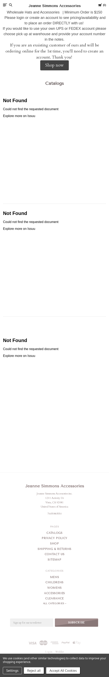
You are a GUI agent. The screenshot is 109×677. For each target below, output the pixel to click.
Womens (54, 587)
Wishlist (59, 652)
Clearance (54, 598)
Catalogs (54, 532)
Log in (48, 652)
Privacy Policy (54, 538)
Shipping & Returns (54, 549)
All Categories (54, 603)
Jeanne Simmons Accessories (54, 486)
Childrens (54, 582)
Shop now (54, 65)
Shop (54, 543)
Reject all (34, 670)
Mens (54, 577)
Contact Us (55, 554)
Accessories (54, 593)
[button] (54, 65)
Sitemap (54, 559)
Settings (12, 670)
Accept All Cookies (63, 670)
